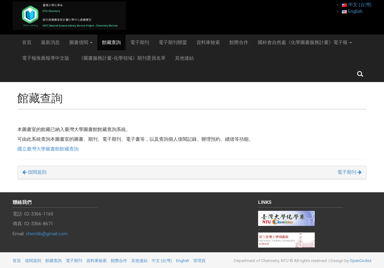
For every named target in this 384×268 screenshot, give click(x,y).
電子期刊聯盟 (173, 42)
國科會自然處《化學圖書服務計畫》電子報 (305, 42)
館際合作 (238, 42)
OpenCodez (360, 260)
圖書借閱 (81, 42)
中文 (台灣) (162, 260)
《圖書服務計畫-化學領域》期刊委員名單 (122, 58)
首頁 (26, 42)
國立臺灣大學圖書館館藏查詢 (48, 149)
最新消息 (50, 42)
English (182, 260)
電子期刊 (139, 42)
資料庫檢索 (208, 42)
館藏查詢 (111, 42)
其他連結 (184, 58)
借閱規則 (34, 172)
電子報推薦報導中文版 (45, 58)
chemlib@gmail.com (47, 234)
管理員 (199, 260)
